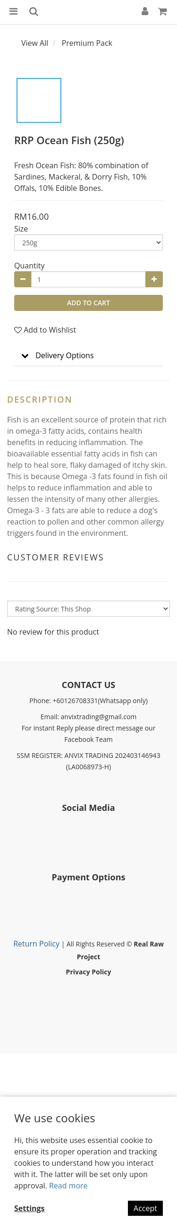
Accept (145, 1208)
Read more (68, 1185)
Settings (29, 1208)
